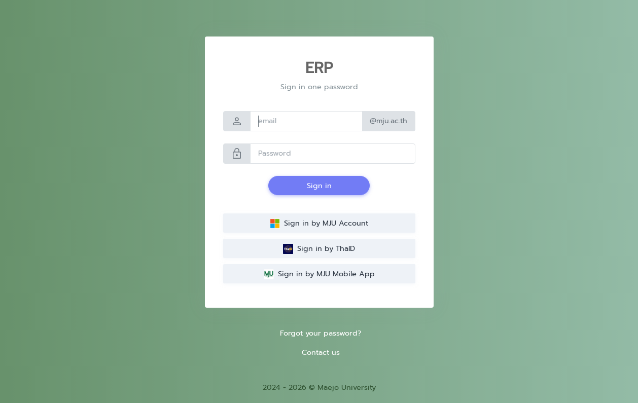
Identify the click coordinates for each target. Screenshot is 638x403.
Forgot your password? (320, 333)
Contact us (321, 352)
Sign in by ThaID (319, 248)
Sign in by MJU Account (319, 223)
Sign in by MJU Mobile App (319, 273)
